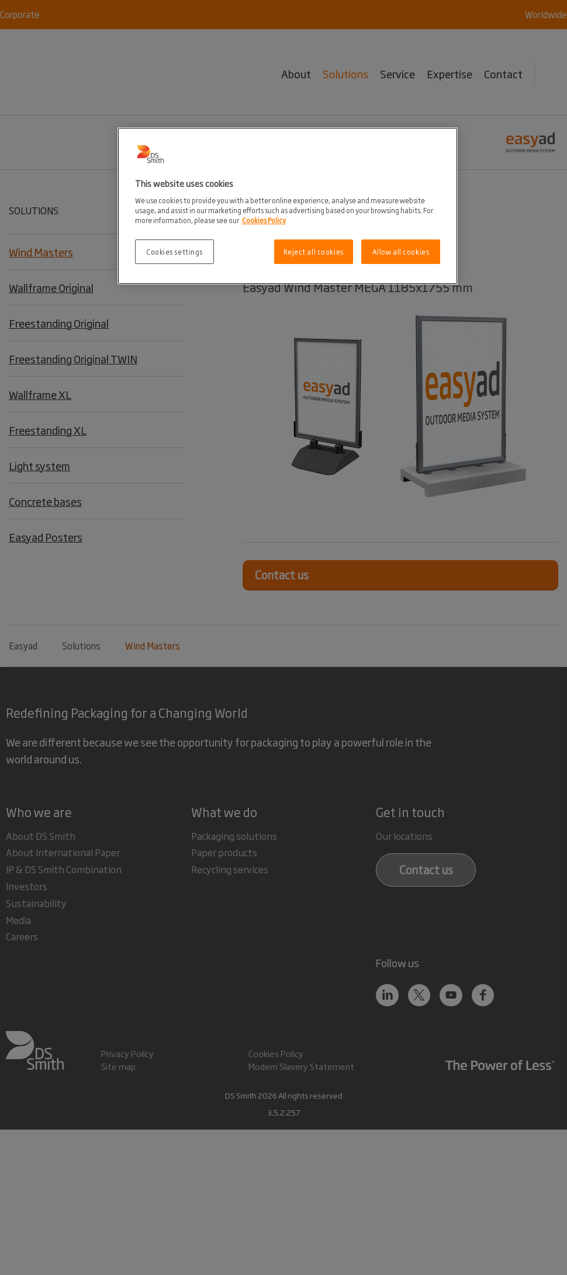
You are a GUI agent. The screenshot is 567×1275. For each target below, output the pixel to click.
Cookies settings (174, 251)
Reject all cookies (314, 251)
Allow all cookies (401, 251)
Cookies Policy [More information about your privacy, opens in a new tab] (264, 220)
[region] (287, 205)
